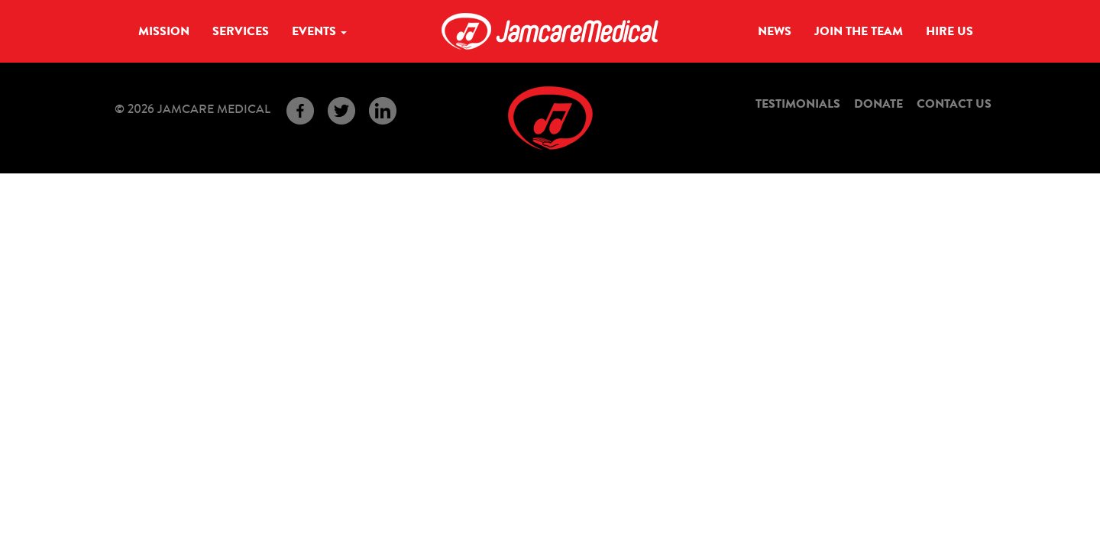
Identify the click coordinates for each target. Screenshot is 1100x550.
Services (240, 31)
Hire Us (949, 31)
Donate (878, 104)
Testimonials (797, 104)
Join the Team (858, 31)
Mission (163, 31)
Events (319, 31)
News (774, 31)
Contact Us (954, 104)
